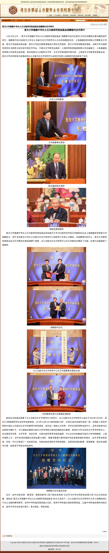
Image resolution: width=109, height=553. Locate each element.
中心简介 (58, 15)
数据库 (95, 15)
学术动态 (65, 15)
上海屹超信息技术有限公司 (51, 546)
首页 (50, 15)
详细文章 (27, 20)
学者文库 (80, 15)
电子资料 (88, 15)
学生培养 (73, 15)
